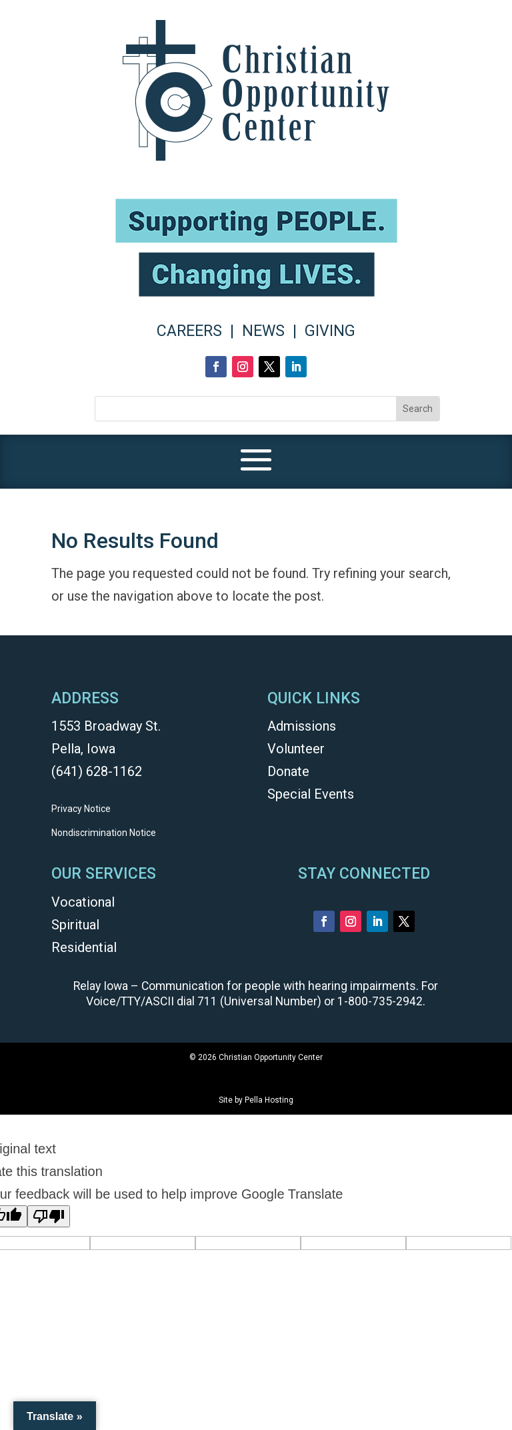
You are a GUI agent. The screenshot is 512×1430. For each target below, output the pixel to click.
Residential (84, 947)
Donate (288, 771)
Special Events (310, 794)
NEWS (263, 331)
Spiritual (75, 925)
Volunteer (296, 749)
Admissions (301, 726)
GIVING (330, 331)
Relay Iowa (100, 986)
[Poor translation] (48, 1216)
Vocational (83, 902)
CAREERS (189, 331)
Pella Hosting (269, 1100)
